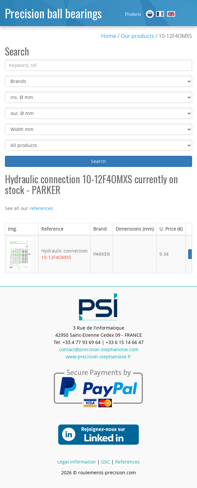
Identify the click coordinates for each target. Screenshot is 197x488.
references (41, 208)
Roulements (160, 14)
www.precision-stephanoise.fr (98, 356)
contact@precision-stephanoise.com (98, 349)
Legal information (76, 462)
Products (133, 14)
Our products (137, 36)
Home (108, 36)
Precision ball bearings (53, 13)
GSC (105, 462)
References (127, 462)
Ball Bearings (171, 14)
